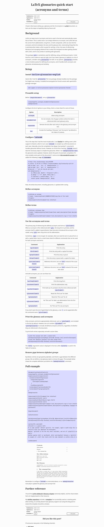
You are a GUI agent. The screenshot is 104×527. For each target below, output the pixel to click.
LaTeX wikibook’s (37, 494)
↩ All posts (72, 22)
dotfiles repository (33, 499)
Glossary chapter (48, 494)
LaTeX (67, 26)
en (35, 22)
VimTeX (60, 142)
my (45, 157)
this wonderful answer (67, 155)
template (49, 499)
